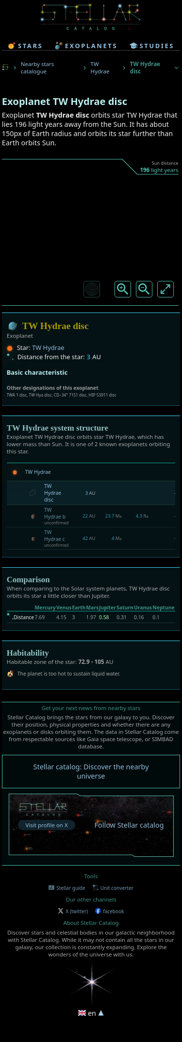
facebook (109, 911)
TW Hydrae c (54, 535)
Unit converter (113, 888)
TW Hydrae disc (52, 493)
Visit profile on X (46, 825)
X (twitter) (73, 911)
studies (152, 45)
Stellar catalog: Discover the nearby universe (91, 771)
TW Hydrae (100, 67)
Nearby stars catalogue (37, 67)
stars (25, 45)
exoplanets (86, 45)
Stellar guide (67, 888)
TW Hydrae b (55, 513)
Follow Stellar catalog (129, 825)
